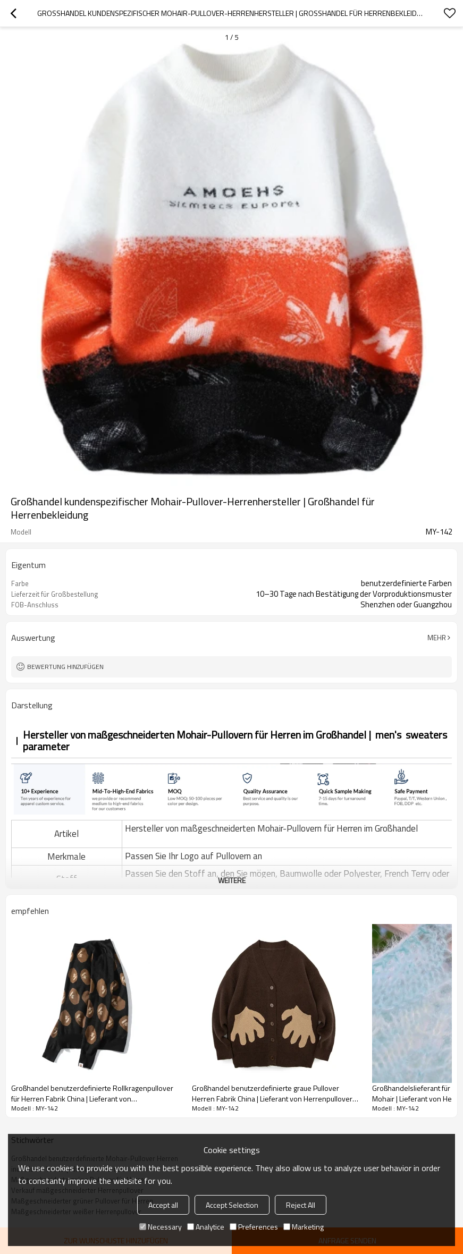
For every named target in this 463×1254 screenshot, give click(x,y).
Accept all (163, 1204)
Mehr (436, 637)
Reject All (300, 1204)
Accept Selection (232, 1204)
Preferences (254, 1226)
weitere (232, 880)
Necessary (160, 1226)
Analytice (205, 1226)
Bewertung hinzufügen (65, 667)
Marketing (303, 1226)
